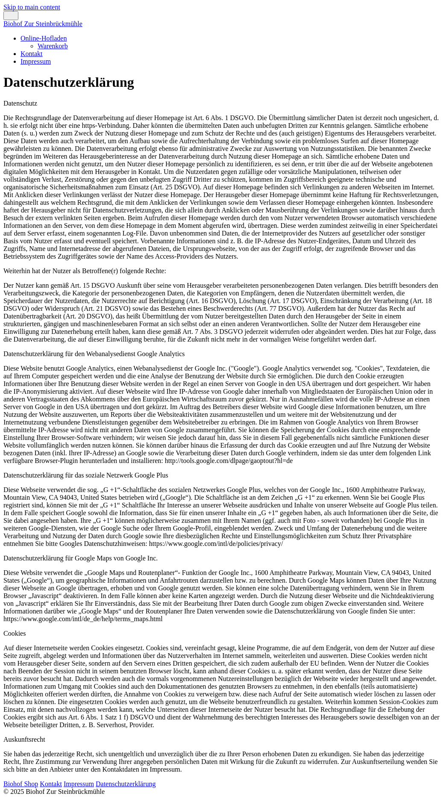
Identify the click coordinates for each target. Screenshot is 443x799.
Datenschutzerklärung (125, 783)
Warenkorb (53, 46)
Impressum (36, 61)
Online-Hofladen (44, 38)
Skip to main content (31, 7)
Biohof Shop (20, 783)
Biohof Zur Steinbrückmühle (42, 23)
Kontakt (32, 53)
